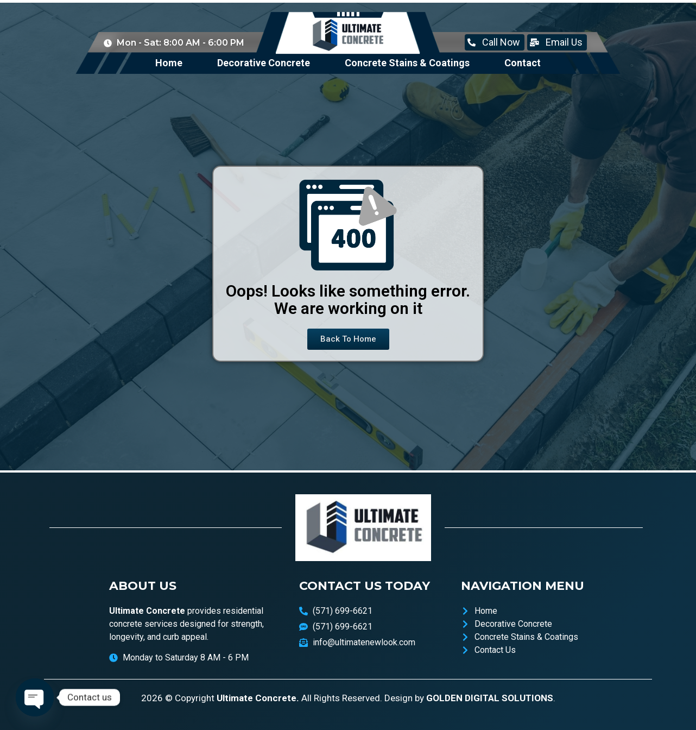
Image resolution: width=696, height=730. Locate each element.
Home (168, 62)
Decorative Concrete (263, 62)
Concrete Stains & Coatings (407, 62)
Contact (522, 62)
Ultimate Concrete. (258, 698)
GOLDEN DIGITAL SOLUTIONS (489, 698)
